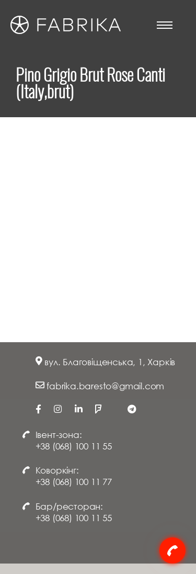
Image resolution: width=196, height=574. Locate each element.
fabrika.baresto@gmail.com (105, 385)
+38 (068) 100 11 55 (74, 446)
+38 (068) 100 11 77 (74, 481)
